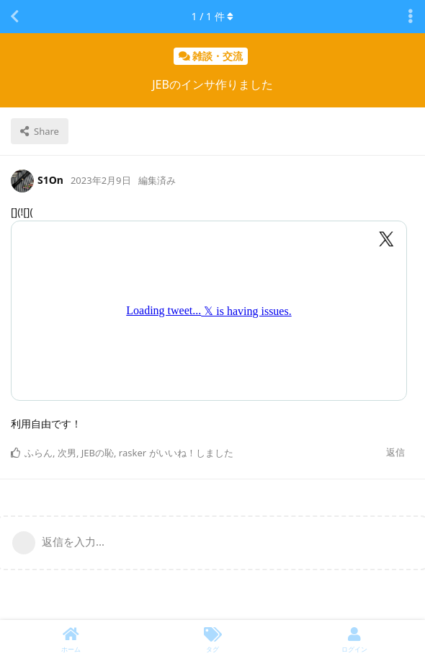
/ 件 (213, 16)
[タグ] (213, 638)
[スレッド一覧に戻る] (14, 16)
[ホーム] (71, 638)
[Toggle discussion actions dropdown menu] (410, 16)
